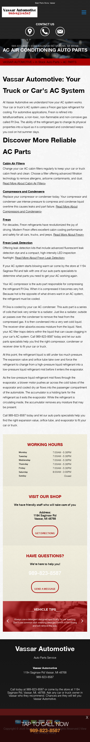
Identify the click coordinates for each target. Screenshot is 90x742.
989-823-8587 (20, 45)
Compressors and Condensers (23, 191)
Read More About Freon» (68, 234)
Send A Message (44, 589)
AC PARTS (69, 62)
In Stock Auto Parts (47, 62)
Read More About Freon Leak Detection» (40, 257)
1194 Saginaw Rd (42, 45)
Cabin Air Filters (14, 163)
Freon (7, 219)
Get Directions (45, 533)
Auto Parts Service (45, 657)
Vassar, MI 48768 (66, 45)
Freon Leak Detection (17, 243)
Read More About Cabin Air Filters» (24, 183)
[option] (45, 616)
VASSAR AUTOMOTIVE (17, 62)
